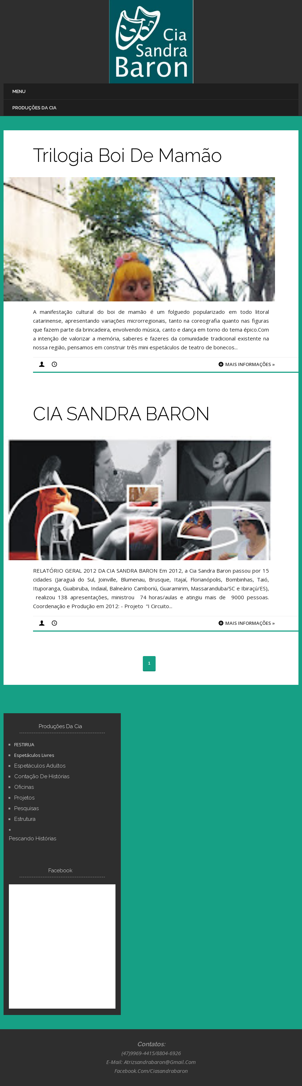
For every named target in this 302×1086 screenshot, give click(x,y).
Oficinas (24, 787)
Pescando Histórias (32, 838)
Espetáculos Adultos (39, 766)
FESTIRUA (24, 744)
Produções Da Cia (34, 107)
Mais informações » (250, 364)
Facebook (60, 870)
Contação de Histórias (41, 776)
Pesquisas (26, 808)
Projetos (24, 798)
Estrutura (25, 819)
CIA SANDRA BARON (121, 414)
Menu (19, 91)
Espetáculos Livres (34, 755)
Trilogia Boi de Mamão (127, 155)
